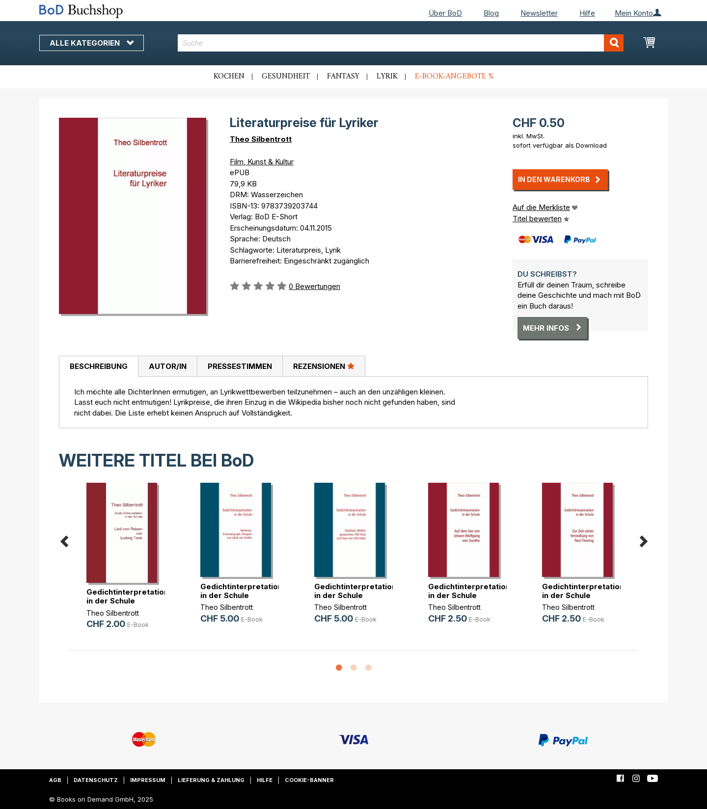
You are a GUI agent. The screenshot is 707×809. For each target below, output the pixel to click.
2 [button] (353, 668)
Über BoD (445, 13)
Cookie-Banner (309, 780)
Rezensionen (323, 366)
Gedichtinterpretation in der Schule (127, 596)
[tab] (98, 366)
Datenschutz (96, 780)
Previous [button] (64, 539)
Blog (491, 13)
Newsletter (539, 13)
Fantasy (343, 76)
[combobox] (401, 43)
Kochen (229, 76)
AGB (55, 780)
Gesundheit (286, 76)
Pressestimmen (240, 366)
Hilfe (587, 13)
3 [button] (368, 668)
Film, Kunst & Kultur (262, 161)
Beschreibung (99, 366)
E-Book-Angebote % (454, 76)
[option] (126, 564)
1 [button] (339, 668)
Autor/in (168, 366)
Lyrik (387, 76)
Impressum (147, 780)
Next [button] (643, 539)
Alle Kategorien (92, 43)
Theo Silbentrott (261, 139)
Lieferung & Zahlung (211, 780)
